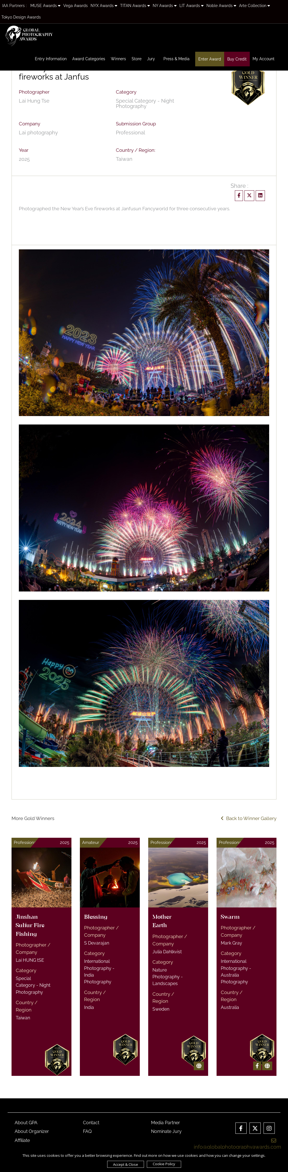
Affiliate (22, 1140)
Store (136, 59)
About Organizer (32, 1131)
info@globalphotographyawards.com (237, 1144)
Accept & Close (125, 1164)
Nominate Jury (166, 1131)
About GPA (26, 1122)
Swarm (230, 917)
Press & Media (176, 59)
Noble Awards (221, 5)
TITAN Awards (135, 5)
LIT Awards (191, 5)
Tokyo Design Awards (21, 17)
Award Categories (88, 59)
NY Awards (165, 5)
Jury (151, 59)
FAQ (87, 1131)
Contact (91, 1122)
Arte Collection (254, 5)
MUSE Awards (45, 5)
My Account (263, 59)
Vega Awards (75, 5)
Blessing (95, 917)
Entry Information (51, 59)
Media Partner (165, 1122)
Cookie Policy (164, 1163)
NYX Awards (104, 5)
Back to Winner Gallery (248, 818)
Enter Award (209, 59)
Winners (118, 59)
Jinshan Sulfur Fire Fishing (30, 926)
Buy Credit (237, 59)
